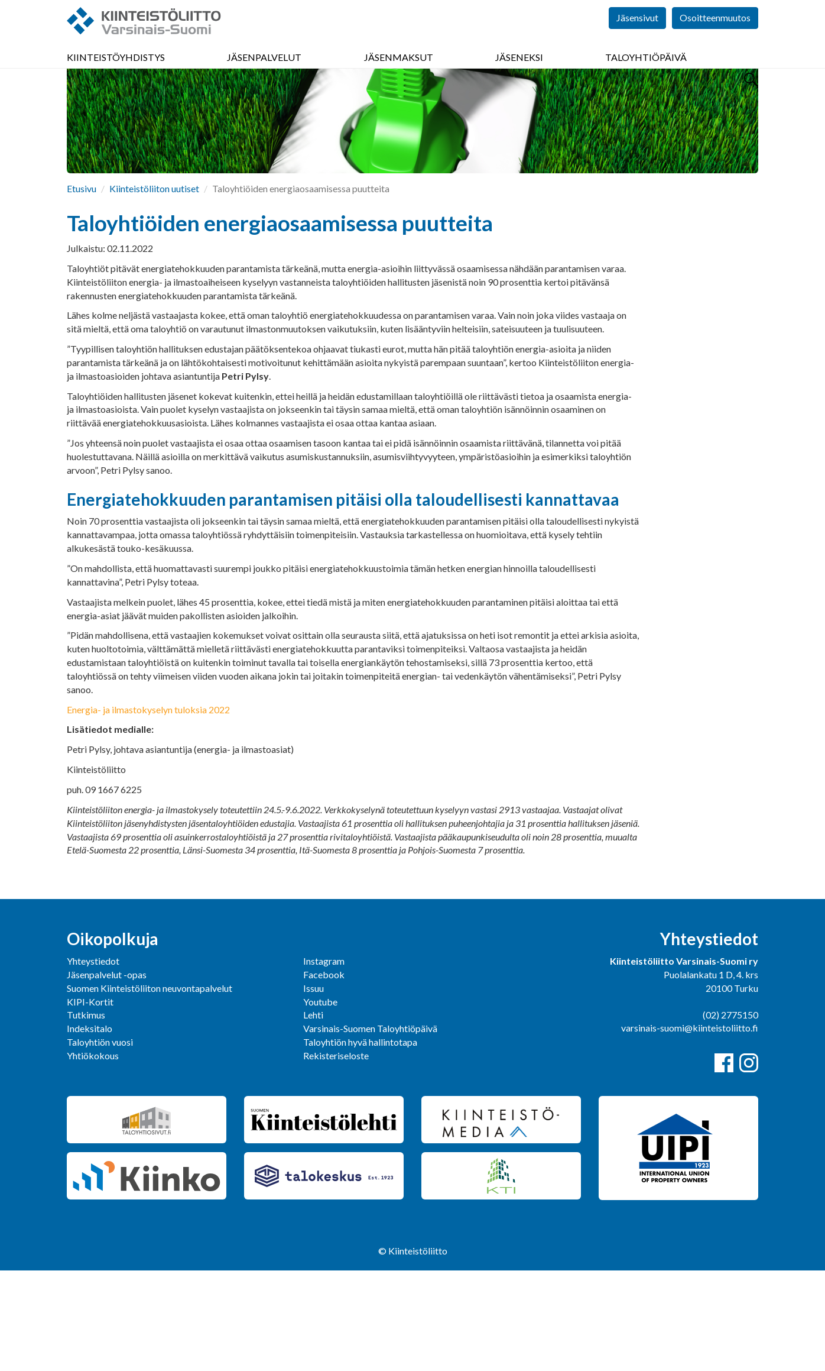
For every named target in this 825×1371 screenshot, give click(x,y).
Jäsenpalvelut (264, 70)
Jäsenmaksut (398, 70)
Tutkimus (86, 1115)
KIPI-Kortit (90, 1102)
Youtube (320, 1102)
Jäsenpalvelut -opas (107, 1075)
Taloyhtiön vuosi (100, 1142)
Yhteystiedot (93, 1061)
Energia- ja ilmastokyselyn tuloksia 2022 (148, 810)
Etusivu (81, 289)
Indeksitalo (89, 1128)
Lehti (313, 1115)
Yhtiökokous (93, 1156)
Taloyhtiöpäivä (646, 70)
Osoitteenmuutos (715, 35)
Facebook (324, 1075)
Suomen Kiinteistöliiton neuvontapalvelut (149, 1088)
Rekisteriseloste (336, 1156)
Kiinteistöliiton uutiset (154, 289)
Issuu (313, 1088)
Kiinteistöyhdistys (116, 70)
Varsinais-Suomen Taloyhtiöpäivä (370, 1128)
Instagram (324, 1061)
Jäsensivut (637, 35)
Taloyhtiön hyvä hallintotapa (360, 1142)
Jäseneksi (519, 70)
